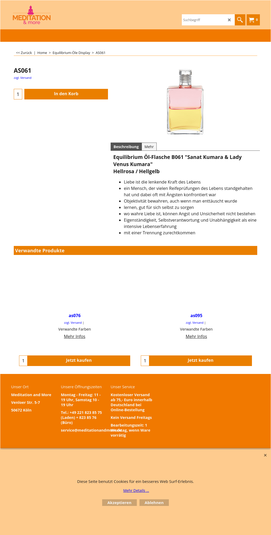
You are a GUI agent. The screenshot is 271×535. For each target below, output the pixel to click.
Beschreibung (126, 146)
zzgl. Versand (22, 78)
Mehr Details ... (136, 490)
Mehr (149, 146)
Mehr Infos (74, 336)
